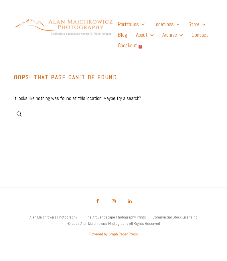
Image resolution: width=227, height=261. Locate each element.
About (144, 34)
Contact (200, 34)
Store (196, 24)
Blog (122, 34)
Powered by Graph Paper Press (113, 234)
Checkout (130, 45)
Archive (172, 34)
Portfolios (131, 24)
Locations (166, 24)
